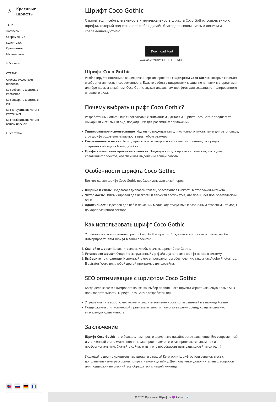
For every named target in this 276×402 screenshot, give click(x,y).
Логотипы (12, 31)
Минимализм (15, 54)
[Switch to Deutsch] (26, 386)
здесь (133, 249)
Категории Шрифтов (178, 356)
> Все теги (13, 63)
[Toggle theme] (9, 11)
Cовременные (15, 37)
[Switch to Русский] (18, 386)
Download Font (162, 51)
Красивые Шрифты (26, 11)
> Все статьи (14, 133)
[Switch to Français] (35, 386)
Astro (179, 397)
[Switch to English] (9, 386)
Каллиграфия (15, 42)
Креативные (14, 48)
